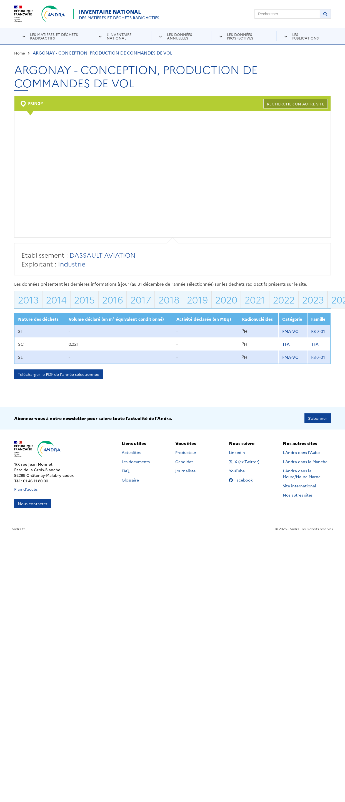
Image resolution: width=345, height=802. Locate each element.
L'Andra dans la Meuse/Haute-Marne (302, 473)
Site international (299, 485)
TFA (286, 344)
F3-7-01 (318, 331)
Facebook (245, 480)
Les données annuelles (179, 36)
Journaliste (185, 470)
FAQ (125, 470)
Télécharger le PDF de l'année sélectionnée (58, 374)
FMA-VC (290, 331)
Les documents (136, 461)
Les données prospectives (240, 36)
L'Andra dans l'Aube (301, 452)
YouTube (243, 470)
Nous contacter (33, 503)
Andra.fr (18, 528)
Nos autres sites (297, 495)
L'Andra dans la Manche (305, 461)
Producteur (185, 452)
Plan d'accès (26, 489)
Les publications (305, 36)
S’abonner (317, 418)
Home (19, 52)
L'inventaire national (119, 36)
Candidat (184, 461)
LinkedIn (243, 452)
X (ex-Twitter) (245, 461)
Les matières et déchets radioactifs (54, 36)
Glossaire (130, 480)
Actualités (131, 452)
